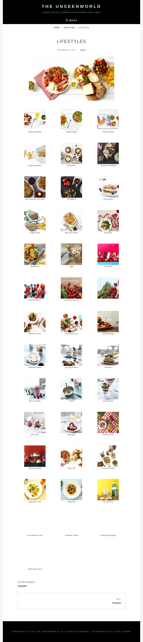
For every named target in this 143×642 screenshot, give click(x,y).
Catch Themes (122, 632)
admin (83, 50)
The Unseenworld (71, 6)
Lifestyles (69, 28)
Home (57, 28)
